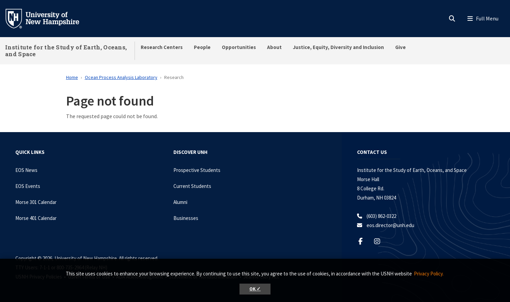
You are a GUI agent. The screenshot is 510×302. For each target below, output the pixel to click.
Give (400, 47)
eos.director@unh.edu (390, 225)
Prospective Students (196, 170)
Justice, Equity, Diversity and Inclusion (338, 47)
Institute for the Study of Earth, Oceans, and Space (66, 50)
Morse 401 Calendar (36, 218)
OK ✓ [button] (255, 289)
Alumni (180, 202)
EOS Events (27, 186)
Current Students (192, 186)
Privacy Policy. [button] (429, 273)
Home (72, 77)
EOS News (26, 170)
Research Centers (162, 47)
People (202, 47)
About (274, 47)
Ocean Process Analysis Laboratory (121, 77)
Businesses (185, 218)
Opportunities (239, 47)
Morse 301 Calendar (36, 202)
